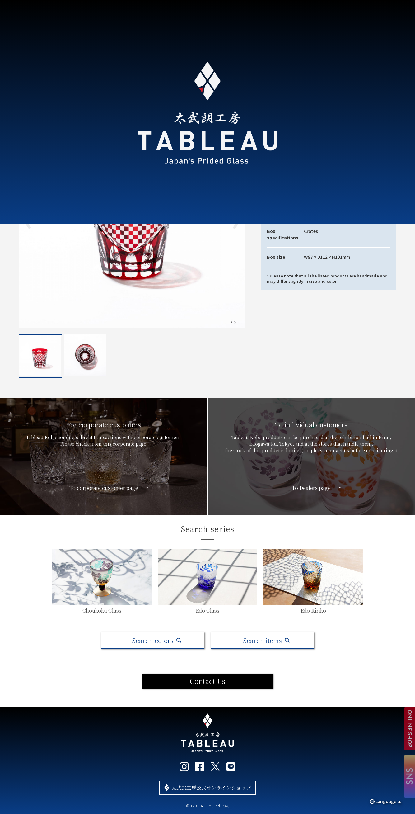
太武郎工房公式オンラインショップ (211, 787)
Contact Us (207, 681)
